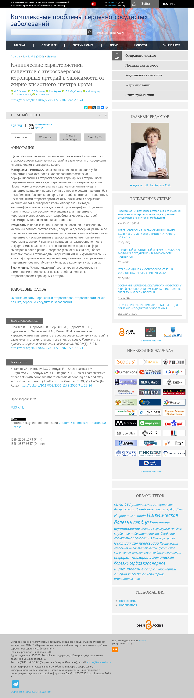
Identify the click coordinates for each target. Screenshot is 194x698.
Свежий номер (83, 45)
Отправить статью (140, 55)
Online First (171, 45)
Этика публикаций (139, 95)
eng (165, 3)
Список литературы (70, 137)
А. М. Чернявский (22, 94)
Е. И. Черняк (54, 91)
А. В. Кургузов (92, 91)
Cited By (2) (95, 137)
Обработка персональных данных (31, 691)
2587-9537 (112, 5)
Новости (140, 45)
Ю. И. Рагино (41, 94)
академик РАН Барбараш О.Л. (150, 185)
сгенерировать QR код (38, 126)
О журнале (49, 45)
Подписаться (128, 605)
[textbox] (49, 32)
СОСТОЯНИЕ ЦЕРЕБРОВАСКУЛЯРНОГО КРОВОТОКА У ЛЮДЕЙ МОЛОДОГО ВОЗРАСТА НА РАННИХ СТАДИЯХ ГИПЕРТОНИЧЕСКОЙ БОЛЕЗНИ (149, 289)
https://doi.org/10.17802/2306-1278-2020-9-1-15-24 (47, 348)
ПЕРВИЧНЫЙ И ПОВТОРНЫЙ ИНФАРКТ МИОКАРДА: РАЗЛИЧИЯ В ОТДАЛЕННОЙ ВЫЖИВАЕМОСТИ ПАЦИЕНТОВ (149, 253)
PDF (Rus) (17, 125)
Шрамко (51, 56)
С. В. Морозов (38, 91)
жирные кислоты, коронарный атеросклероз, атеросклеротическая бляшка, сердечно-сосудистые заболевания (58, 300)
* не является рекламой (150, 340)
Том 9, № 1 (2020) (33, 56)
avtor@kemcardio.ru (99, 662)
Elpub (128, 643)
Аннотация (21, 137)
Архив (114, 45)
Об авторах (46, 137)
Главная (20, 45)
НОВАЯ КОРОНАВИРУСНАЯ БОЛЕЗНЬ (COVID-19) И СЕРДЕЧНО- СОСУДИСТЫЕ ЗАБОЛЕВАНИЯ (148, 306)
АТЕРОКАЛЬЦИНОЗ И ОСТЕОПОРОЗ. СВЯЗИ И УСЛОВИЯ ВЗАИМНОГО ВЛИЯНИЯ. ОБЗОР (145, 271)
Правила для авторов (141, 65)
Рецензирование (137, 85)
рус (172, 3)
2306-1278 (112, 2)
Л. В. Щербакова (73, 91)
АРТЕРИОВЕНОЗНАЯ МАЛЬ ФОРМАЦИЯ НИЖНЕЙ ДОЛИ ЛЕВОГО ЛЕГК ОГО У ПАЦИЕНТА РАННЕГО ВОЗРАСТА (147, 234)
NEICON (142, 640)
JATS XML (17, 407)
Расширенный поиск (110, 33)
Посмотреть (127, 601)
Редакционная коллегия (144, 75)
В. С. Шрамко (20, 91)
